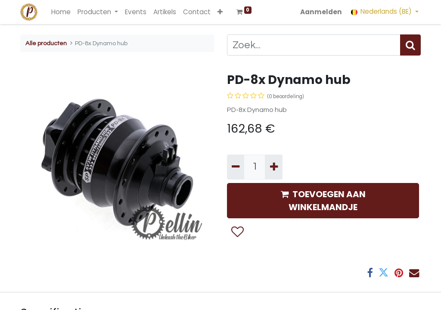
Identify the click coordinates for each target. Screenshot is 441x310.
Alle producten (46, 43)
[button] (220, 12)
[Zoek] (410, 45)
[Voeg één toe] (273, 167)
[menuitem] (61, 12)
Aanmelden (321, 11)
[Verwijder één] (235, 167)
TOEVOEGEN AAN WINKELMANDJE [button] (323, 200)
